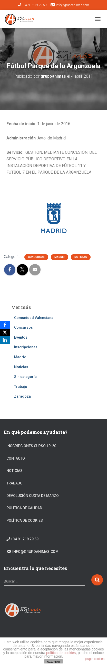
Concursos (36, 257)
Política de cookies (24, 520)
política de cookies (61, 653)
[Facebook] (5, 325)
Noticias (80, 257)
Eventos (20, 337)
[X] (5, 332)
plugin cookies (94, 659)
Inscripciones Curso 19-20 (31, 446)
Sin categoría (25, 377)
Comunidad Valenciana (33, 318)
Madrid (59, 257)
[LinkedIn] (5, 340)
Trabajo (20, 387)
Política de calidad (24, 508)
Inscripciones (25, 347)
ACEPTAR (53, 661)
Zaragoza (22, 396)
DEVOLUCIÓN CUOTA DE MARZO (32, 496)
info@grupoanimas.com (69, 4)
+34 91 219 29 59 (32, 5)
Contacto (15, 458)
